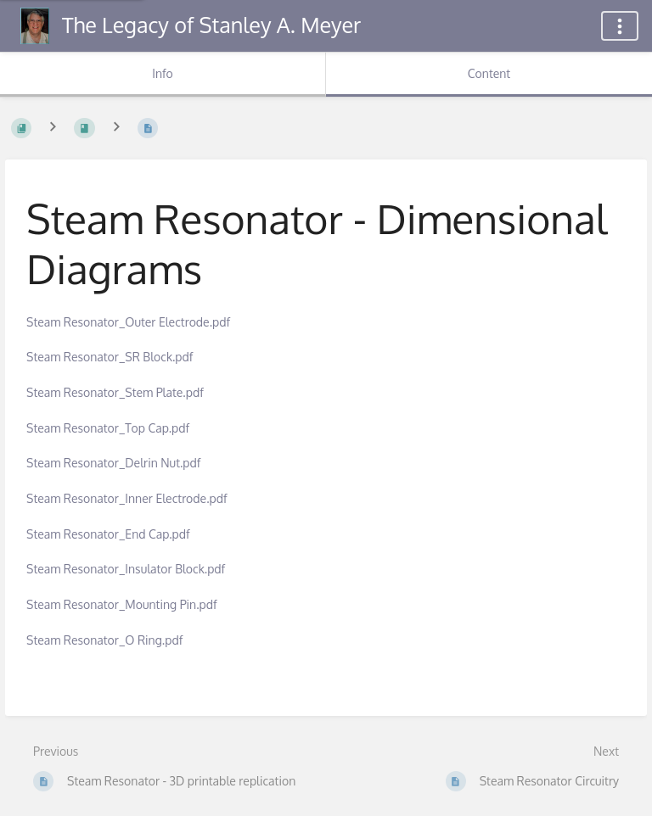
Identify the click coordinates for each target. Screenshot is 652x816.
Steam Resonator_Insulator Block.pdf (125, 569)
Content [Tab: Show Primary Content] (489, 73)
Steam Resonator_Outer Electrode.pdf (128, 322)
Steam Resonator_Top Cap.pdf (107, 428)
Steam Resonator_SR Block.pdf (109, 356)
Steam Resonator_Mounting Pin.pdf (121, 604)
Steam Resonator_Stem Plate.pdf (115, 392)
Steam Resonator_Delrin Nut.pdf (113, 463)
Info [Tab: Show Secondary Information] (162, 73)
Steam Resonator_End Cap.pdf (108, 534)
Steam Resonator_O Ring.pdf (104, 640)
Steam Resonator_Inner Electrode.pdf (127, 498)
